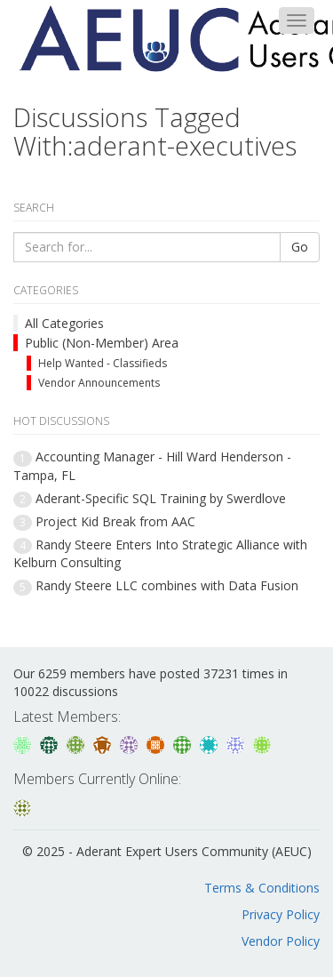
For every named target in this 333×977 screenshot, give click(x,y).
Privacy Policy (281, 914)
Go (299, 246)
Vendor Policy (281, 941)
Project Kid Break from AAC (115, 521)
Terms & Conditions (262, 887)
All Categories (64, 323)
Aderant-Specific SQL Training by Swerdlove (161, 498)
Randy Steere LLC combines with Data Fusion (167, 585)
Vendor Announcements (99, 382)
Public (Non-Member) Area (101, 342)
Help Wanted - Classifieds (102, 363)
